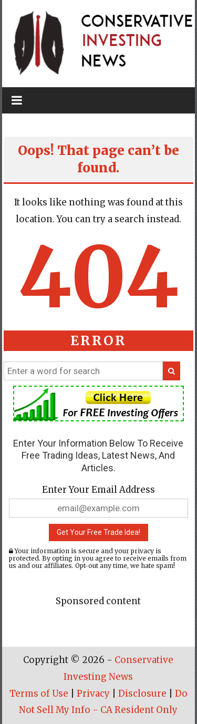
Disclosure (142, 693)
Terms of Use (38, 693)
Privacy (93, 693)
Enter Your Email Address (98, 489)
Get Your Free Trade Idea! (98, 532)
